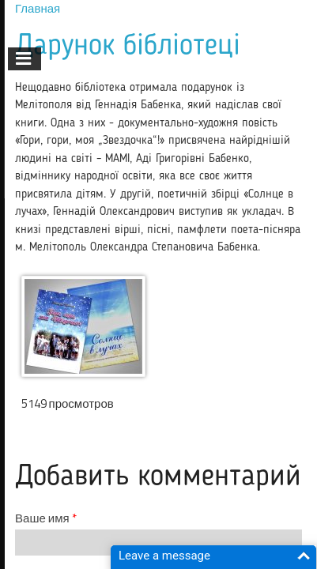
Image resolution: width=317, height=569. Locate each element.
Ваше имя (46, 518)
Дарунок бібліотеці (127, 46)
